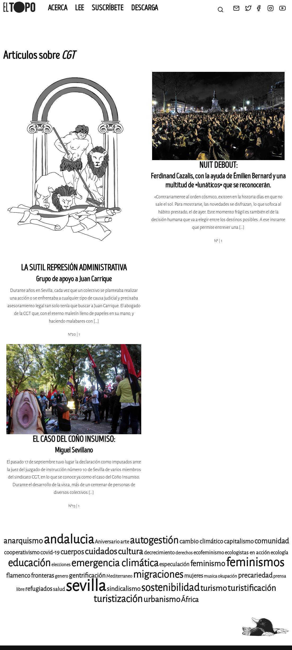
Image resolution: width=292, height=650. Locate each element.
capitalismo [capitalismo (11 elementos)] (239, 541)
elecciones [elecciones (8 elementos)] (60, 565)
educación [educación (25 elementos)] (29, 562)
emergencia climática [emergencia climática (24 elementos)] (114, 563)
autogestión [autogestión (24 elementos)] (154, 540)
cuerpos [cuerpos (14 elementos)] (72, 552)
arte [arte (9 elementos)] (124, 541)
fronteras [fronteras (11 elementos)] (42, 575)
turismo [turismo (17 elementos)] (213, 588)
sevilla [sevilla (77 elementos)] (86, 586)
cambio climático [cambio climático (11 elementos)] (201, 541)
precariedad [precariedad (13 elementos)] (255, 575)
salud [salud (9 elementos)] (59, 589)
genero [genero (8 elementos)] (61, 576)
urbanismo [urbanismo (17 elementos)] (161, 599)
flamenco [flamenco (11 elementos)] (18, 575)
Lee (79, 7)
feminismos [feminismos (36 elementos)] (255, 562)
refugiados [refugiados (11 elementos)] (38, 589)
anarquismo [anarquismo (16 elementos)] (23, 541)
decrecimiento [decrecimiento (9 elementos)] (159, 552)
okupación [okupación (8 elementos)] (227, 576)
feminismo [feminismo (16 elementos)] (207, 564)
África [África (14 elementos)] (189, 599)
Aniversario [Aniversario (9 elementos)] (107, 541)
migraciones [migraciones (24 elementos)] (158, 574)
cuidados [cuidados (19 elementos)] (101, 551)
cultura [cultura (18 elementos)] (130, 551)
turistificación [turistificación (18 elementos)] (252, 588)
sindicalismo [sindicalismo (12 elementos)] (123, 589)
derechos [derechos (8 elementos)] (184, 553)
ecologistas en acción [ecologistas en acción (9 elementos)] (247, 552)
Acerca (57, 7)
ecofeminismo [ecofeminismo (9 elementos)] (208, 552)
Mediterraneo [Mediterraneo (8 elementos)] (119, 576)
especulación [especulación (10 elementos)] (174, 564)
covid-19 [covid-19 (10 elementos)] (50, 552)
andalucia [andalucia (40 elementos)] (69, 539)
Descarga (144, 7)
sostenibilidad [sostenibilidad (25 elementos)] (170, 587)
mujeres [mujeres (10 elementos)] (193, 575)
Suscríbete (107, 7)
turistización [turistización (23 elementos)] (118, 599)
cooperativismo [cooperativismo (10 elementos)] (21, 552)
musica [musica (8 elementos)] (210, 576)
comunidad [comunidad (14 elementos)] (271, 541)
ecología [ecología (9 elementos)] (279, 552)
